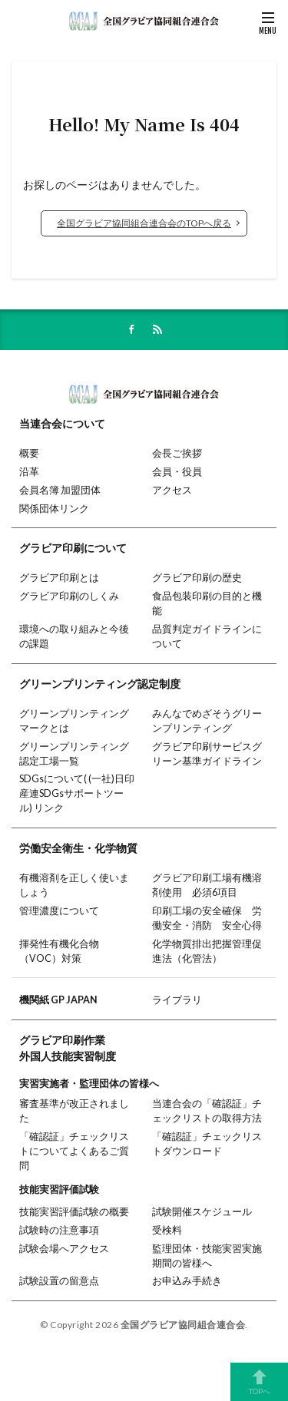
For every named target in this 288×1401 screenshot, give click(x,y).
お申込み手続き (187, 1281)
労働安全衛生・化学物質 (78, 847)
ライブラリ (177, 1000)
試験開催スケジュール (202, 1212)
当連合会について (62, 423)
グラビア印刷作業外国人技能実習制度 (67, 1047)
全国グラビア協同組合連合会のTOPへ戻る (144, 223)
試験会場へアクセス (64, 1248)
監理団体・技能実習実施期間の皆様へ (207, 1256)
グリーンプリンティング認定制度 (99, 683)
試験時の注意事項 (59, 1230)
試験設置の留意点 (59, 1281)
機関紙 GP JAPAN (58, 1000)
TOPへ (259, 1382)
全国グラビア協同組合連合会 (183, 1324)
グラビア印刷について (73, 547)
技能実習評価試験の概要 (74, 1212)
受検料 (167, 1230)
